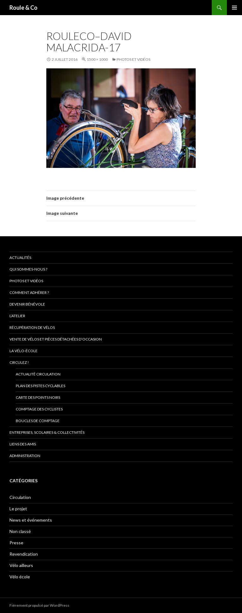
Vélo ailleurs (21, 565)
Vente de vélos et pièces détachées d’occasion (55, 339)
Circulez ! (19, 362)
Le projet (18, 508)
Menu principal (234, 7)
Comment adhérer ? (29, 292)
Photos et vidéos (133, 59)
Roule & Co (23, 7)
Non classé (20, 531)
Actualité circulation (38, 374)
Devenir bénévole (27, 304)
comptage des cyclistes (39, 409)
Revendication (23, 554)
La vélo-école (23, 350)
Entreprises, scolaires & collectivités (46, 432)
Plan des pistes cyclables (40, 385)
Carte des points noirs (38, 397)
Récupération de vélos (32, 327)
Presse (16, 542)
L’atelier (17, 315)
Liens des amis (22, 444)
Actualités (20, 257)
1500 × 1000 (97, 59)
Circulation (20, 497)
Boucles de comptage (38, 420)
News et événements (30, 520)
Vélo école (19, 576)
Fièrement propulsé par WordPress (39, 605)
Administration (24, 455)
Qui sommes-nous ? (28, 269)
